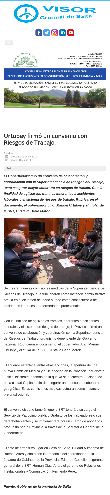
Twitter (10, 168)
